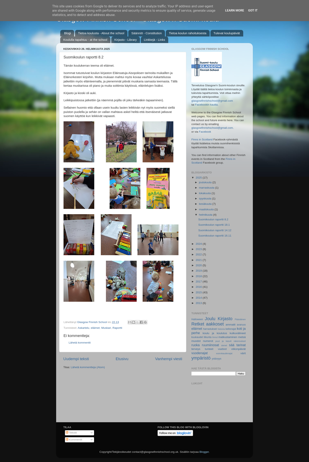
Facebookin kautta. (206, 104)
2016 (199, 286)
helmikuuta (206, 214)
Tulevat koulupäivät (227, 33)
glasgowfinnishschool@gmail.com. (212, 127)
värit (243, 353)
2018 (199, 276)
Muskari (106, 327)
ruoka (195, 345)
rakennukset (240, 341)
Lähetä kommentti (80, 342)
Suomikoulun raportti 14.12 (214, 230)
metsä (242, 337)
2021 (199, 260)
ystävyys (217, 358)
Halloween (197, 319)
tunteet (209, 348)
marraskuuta (207, 187)
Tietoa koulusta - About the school (101, 33)
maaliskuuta (207, 209)
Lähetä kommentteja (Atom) (88, 367)
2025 (199, 177)
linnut (215, 337)
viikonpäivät (238, 348)
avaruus (241, 324)
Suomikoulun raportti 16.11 (214, 235)
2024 (199, 243)
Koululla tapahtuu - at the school (85, 39)
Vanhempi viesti (168, 359)
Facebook (205, 131)
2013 (199, 303)
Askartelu (83, 327)
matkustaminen (227, 337)
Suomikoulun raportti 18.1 (214, 224)
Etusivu (122, 359)
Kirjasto (225, 318)
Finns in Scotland (202, 139)
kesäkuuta (205, 203)
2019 (199, 270)
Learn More (234, 10)
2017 (199, 281)
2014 (199, 297)
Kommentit (74, 439)
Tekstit (71, 432)
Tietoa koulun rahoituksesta (187, 33)
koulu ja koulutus (215, 333)
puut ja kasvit (223, 341)
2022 (199, 254)
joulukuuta (205, 182)
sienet (224, 345)
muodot (196, 341)
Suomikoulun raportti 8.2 (213, 219)
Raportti (117, 327)
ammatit (230, 324)
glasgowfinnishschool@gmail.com (212, 100)
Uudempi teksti (76, 359)
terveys (195, 348)
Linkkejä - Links (154, 39)
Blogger (204, 451)
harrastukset (210, 329)
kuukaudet (197, 337)
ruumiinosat (210, 345)
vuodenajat (199, 353)
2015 (199, 292)
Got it (253, 10)
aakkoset (215, 324)
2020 (199, 265)
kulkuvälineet (238, 333)
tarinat (241, 345)
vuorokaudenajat (224, 353)
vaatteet (222, 349)
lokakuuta (205, 193)
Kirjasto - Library (125, 39)
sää (231, 345)
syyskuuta (205, 198)
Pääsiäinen (240, 319)
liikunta (207, 337)
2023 (199, 249)
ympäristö (201, 358)
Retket (197, 324)
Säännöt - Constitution (146, 33)
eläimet (95, 327)
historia (221, 329)
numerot (208, 341)
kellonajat (231, 329)
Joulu (210, 318)
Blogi (67, 33)
